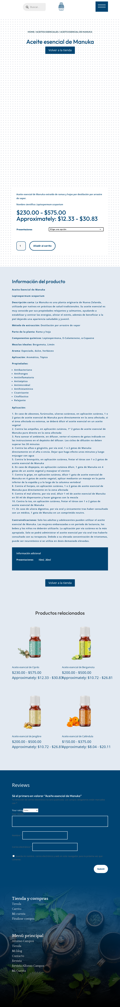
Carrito (16, 909)
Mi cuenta (18, 914)
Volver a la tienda (60, 50)
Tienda (16, 904)
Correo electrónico (22, 847)
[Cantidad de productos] (21, 245)
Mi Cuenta (19, 970)
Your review (18, 814)
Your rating (17, 810)
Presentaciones (24, 229)
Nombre (17, 835)
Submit (100, 869)
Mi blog (17, 951)
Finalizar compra (23, 918)
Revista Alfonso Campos (28, 965)
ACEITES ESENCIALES (47, 31)
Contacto (18, 956)
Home (31, 31)
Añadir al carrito (42, 245)
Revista (17, 960)
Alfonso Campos (23, 941)
